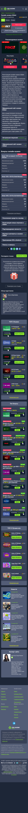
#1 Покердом (15, 327)
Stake (23, 507)
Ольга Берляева (13, 295)
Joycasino (22, 479)
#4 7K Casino (15, 369)
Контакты (3, 696)
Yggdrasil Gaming (18, 712)
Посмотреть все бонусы (14, 213)
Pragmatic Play (14, 534)
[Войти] (25, 8)
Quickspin (16, 717)
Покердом (22, 408)
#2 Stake (13, 341)
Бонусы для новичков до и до (13, 452)
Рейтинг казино (18, 24)
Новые (15, 691)
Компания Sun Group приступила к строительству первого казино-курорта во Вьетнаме (17, 639)
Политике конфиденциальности (18, 752)
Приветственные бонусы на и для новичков (13, 481)
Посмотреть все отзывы (14, 286)
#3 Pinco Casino (15, 355)
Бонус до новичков (14, 510)
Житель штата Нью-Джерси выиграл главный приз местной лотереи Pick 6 (17, 596)
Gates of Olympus (16, 543)
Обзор (3, 20)
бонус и (10, 410)
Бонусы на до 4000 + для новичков (13, 467)
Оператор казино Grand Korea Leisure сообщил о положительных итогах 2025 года (17, 627)
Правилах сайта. (5, 754)
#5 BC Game (14, 384)
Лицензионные (17, 702)
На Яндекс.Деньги (18, 694)
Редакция (3, 694)
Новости (3, 691)
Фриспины (3, 709)
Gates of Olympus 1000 (16, 553)
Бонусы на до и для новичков (13, 496)
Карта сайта (4, 699)
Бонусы (8, 20)
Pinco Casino (10, 56)
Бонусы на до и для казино (13, 438)
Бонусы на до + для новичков (13, 424)
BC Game (23, 464)
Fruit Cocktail (15, 573)
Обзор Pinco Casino (20, 435)
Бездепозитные (4, 706)
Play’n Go (16, 714)
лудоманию (14, 774)
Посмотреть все (14, 397)
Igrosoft (13, 575)
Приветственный (7, 408)
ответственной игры (7, 771)
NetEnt (15, 706)
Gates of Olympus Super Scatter (16, 533)
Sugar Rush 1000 (16, 563)
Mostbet (23, 493)
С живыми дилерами (19, 699)
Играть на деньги (19, 333)
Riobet (23, 421)
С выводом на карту (18, 696)
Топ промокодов (19, 28)
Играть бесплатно (10, 66)
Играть (17, 415)
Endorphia (16, 709)
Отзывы (13, 20)
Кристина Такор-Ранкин (17, 655)
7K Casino (22, 450)
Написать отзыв (21, 256)
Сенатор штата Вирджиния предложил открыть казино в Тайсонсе (17, 606)
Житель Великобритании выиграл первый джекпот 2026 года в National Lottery (17, 617)
